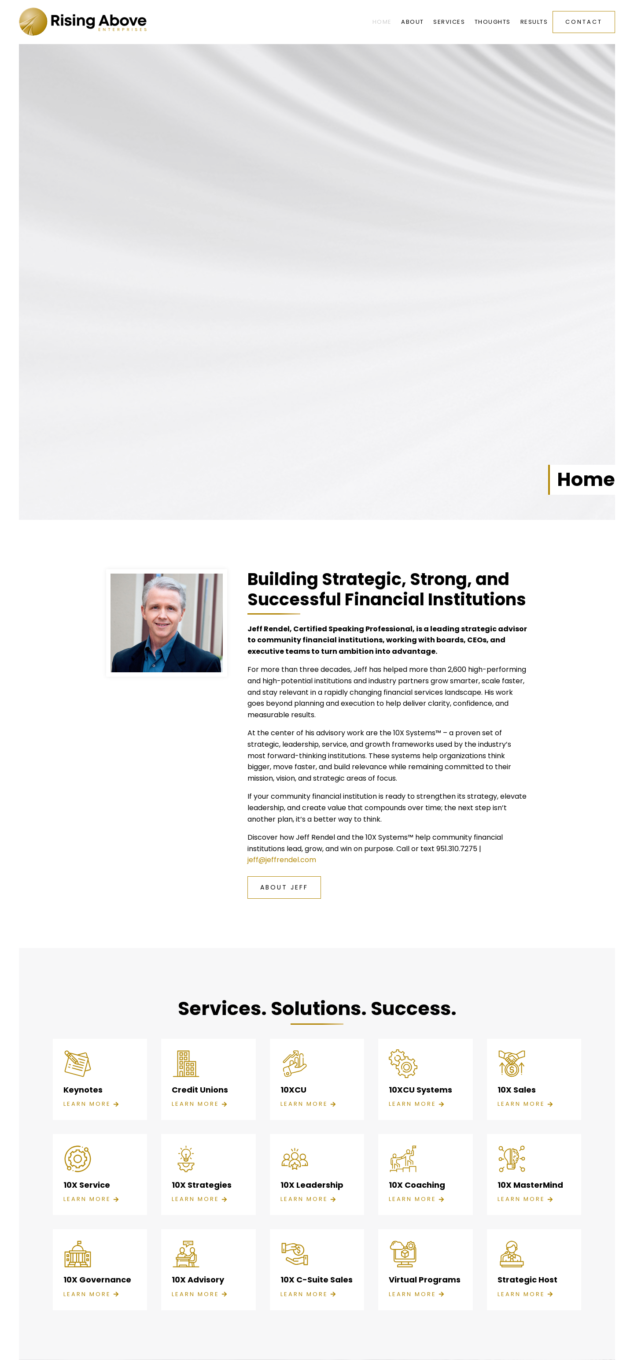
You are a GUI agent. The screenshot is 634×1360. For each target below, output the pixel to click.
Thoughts (493, 22)
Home (382, 22)
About (412, 22)
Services (449, 22)
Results (534, 22)
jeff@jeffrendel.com (281, 860)
